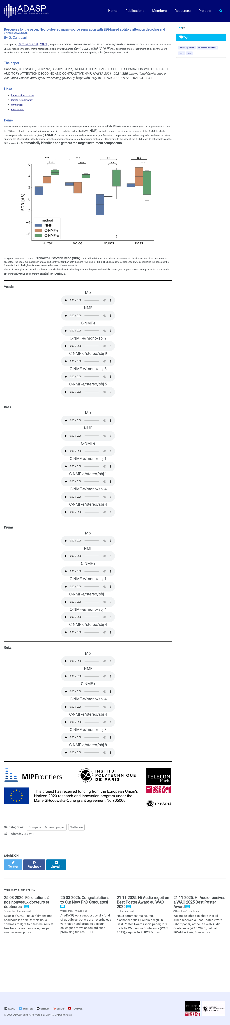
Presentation (20, 119)
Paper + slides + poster (27, 105)
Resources (180, 11)
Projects (202, 11)
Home (109, 11)
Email (10, 1008)
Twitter (29, 1008)
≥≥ (29, 966)
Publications (131, 11)
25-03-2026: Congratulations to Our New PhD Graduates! (84, 933)
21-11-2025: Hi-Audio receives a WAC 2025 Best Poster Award (199, 936)
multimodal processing (192, 55)
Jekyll (49, 1015)
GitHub (49, 1008)
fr (187, 28)
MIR (182, 61)
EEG (211, 55)
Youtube (88, 1008)
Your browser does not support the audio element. (88, 332)
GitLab (68, 1008)
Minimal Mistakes (67, 1015)
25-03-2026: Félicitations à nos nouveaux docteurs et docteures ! (26, 936)
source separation (189, 49)
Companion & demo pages (47, 864)
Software (76, 864)
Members (156, 11)
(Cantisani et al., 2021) (38, 49)
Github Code (20, 114)
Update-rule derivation (27, 110)
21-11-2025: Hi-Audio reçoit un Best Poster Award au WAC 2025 (143, 936)
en (182, 28)
